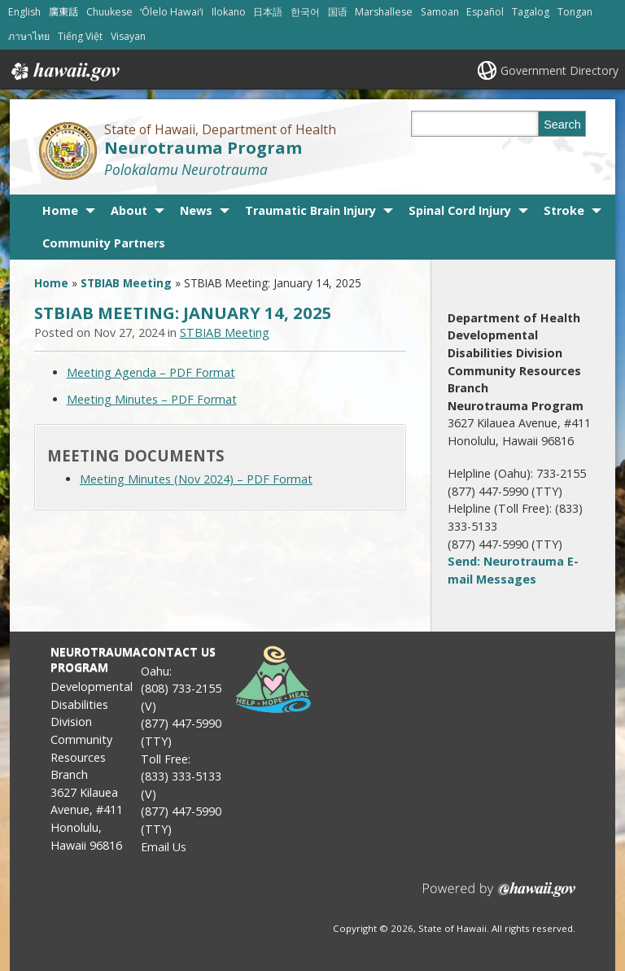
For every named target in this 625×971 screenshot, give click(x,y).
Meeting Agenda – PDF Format (151, 372)
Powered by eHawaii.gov (499, 895)
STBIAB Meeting (126, 283)
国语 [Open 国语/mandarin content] (337, 12)
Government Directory (559, 70)
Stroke (564, 210)
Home (60, 210)
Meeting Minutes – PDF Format (152, 399)
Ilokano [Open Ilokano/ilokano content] (229, 12)
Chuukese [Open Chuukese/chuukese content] (109, 12)
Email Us (163, 847)
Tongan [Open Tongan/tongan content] (574, 12)
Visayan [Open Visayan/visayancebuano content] (128, 36)
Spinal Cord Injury (460, 210)
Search (562, 124)
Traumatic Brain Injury (310, 210)
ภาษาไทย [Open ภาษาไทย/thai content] (29, 36)
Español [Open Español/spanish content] (485, 12)
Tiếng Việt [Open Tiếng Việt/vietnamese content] (80, 36)
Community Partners (103, 243)
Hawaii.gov (64, 71)
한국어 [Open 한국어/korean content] (305, 12)
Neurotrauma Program (203, 148)
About (129, 210)
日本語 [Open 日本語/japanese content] (267, 12)
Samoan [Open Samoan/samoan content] (440, 12)
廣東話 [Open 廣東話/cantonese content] (63, 12)
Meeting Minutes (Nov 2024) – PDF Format (196, 479)
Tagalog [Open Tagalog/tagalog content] (530, 12)
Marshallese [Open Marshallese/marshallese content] (384, 12)
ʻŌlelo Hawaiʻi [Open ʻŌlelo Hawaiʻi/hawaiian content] (171, 12)
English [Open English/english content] (24, 12)
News (196, 210)
